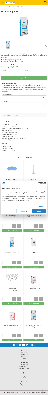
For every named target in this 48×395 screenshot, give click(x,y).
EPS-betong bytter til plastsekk (11, 60)
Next (46, 45)
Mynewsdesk (24, 384)
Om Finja (24, 352)
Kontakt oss (24, 364)
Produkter (9, 7)
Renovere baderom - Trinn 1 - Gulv (12, 62)
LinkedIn (24, 378)
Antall (36, 72)
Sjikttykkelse (24, 103)
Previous (2, 45)
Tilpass (24, 211)
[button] (2, 2)
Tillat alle (38, 211)
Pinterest (24, 382)
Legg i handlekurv (24, 77)
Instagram (24, 376)
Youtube (24, 380)
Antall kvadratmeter (24, 96)
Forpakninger (12, 72)
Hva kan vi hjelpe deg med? (41, 2)
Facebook (24, 374)
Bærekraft (24, 356)
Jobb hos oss (24, 354)
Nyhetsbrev (24, 386)
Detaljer (41, 206)
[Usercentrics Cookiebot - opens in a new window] (39, 183)
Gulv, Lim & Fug (16, 7)
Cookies (24, 358)
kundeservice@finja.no (41, 392)
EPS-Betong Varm (25, 7)
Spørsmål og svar (24, 368)
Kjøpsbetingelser (24, 366)
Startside (3, 7)
